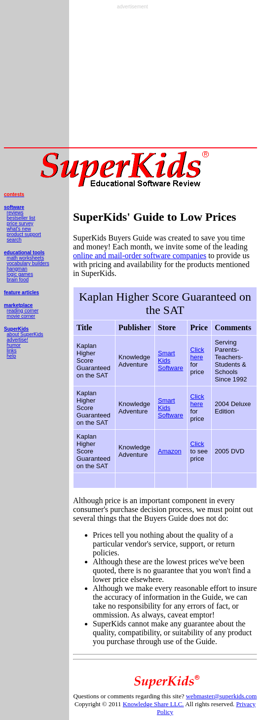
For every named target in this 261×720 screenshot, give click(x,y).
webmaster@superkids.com (221, 696)
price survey (20, 223)
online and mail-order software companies (139, 255)
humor (14, 345)
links (12, 350)
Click (197, 443)
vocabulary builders (28, 263)
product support (24, 234)
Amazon (170, 451)
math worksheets (25, 258)
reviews (15, 212)
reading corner (22, 310)
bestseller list (21, 218)
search (14, 239)
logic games (20, 274)
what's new (19, 229)
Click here (197, 353)
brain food (18, 279)
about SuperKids (25, 334)
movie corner (21, 316)
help (11, 356)
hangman (17, 269)
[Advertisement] (132, 78)
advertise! (17, 340)
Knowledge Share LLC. (153, 704)
